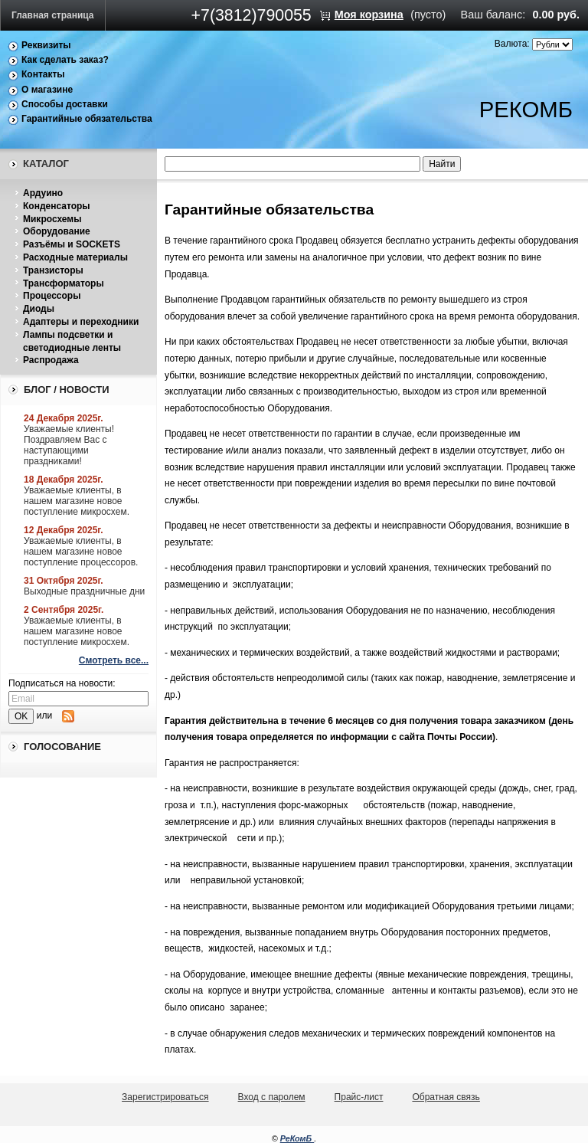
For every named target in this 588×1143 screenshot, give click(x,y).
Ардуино (43, 193)
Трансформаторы (63, 283)
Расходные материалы (75, 257)
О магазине (47, 89)
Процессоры (51, 295)
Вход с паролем (271, 1097)
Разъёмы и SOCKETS (71, 244)
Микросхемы (52, 219)
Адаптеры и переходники (81, 321)
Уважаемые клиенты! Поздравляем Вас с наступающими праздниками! (69, 445)
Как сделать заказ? (65, 59)
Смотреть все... (114, 660)
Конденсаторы (56, 206)
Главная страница (52, 15)
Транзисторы (53, 270)
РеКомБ (297, 1138)
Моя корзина (369, 14)
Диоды (38, 308)
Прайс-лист (359, 1097)
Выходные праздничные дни (84, 591)
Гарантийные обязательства (86, 118)
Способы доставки (64, 104)
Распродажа (51, 360)
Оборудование (56, 231)
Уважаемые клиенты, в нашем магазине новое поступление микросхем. (76, 501)
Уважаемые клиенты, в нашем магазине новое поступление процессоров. (81, 551)
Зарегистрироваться (165, 1097)
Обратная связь (445, 1097)
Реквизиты (46, 45)
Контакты (43, 74)
